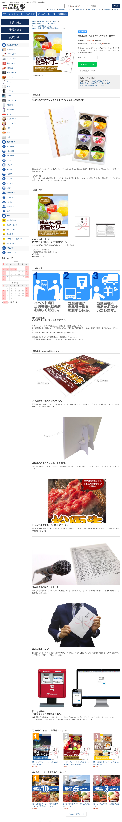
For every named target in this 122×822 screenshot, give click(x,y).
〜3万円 (7, 169)
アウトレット (9, 252)
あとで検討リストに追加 (87, 71)
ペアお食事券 (9, 54)
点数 (15, 37)
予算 (15, 22)
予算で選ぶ (84, 83)
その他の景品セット (76, 814)
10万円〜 (7, 188)
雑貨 (6, 137)
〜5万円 (7, 174)
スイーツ (108, 81)
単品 (108, 83)
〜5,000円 (93, 83)
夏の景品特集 (89, 85)
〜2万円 (7, 165)
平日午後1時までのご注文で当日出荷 (19, 14)
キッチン (7, 114)
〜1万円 (7, 160)
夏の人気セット (10, 243)
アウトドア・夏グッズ (12, 239)
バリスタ (7, 91)
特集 (81, 85)
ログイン (52, 9)
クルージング (9, 59)
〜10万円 (7, 183)
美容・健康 (8, 109)
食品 (6, 132)
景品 (15, 29)
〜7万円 (7, 179)
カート (115, 9)
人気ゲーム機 (9, 72)
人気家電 (7, 105)
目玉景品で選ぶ (97, 81)
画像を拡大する (38, 75)
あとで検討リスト (93, 9)
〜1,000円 (8, 146)
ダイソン (7, 82)
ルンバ (6, 86)
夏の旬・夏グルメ (10, 225)
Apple (6, 95)
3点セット (8, 206)
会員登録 (107, 9)
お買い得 (7, 248)
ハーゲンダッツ (10, 123)
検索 (116, 6)
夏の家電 (7, 234)
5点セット (8, 202)
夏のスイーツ (101, 85)
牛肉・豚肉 (8, 63)
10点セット (8, 197)
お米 (6, 128)
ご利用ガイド (79, 9)
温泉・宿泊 (8, 49)
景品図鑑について (65, 9)
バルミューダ (9, 100)
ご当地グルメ (9, 119)
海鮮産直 (7, 68)
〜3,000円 (8, 151)
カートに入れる (87, 64)
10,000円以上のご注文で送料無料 (52, 14)
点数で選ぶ (101, 83)
